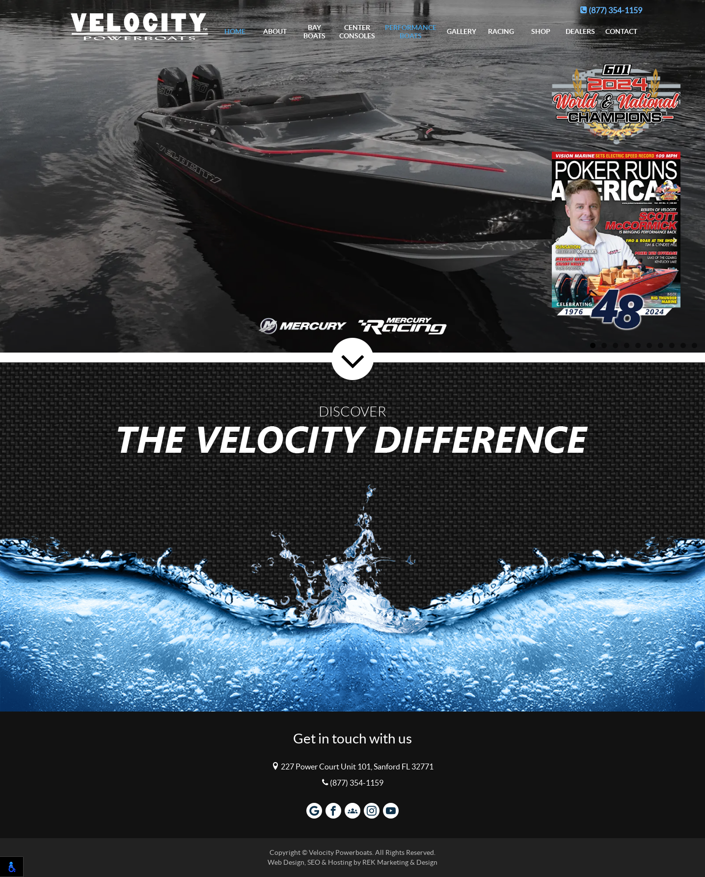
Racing (501, 31)
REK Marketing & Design (399, 862)
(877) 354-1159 (611, 10)
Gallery (461, 31)
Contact (621, 31)
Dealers (580, 31)
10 (694, 345)
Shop (540, 31)
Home (234, 31)
